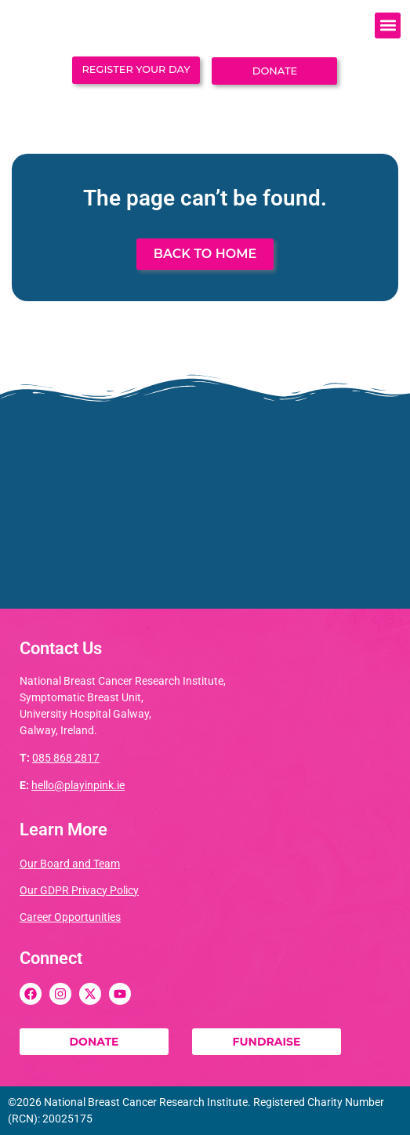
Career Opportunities (70, 917)
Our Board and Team (70, 863)
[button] (388, 25)
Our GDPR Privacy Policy (79, 890)
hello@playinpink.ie (78, 785)
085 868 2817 (66, 757)
